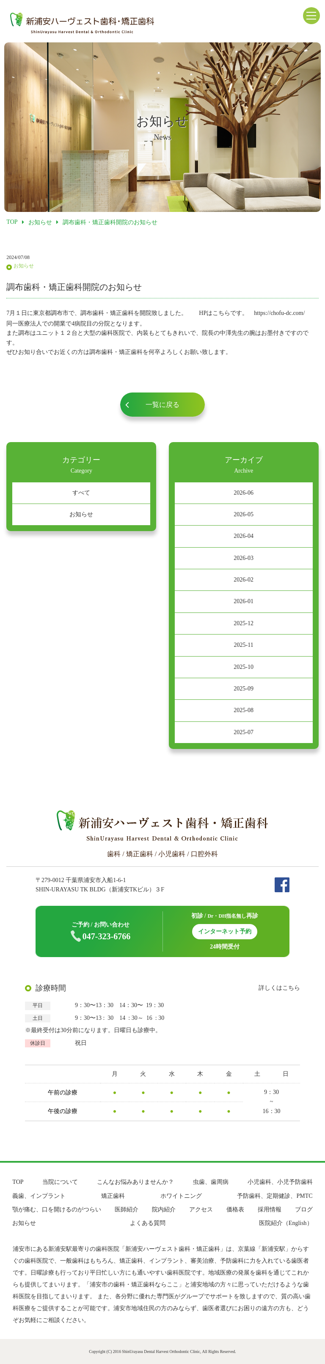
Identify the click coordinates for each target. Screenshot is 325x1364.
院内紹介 (164, 1209)
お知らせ (81, 514)
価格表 (235, 1209)
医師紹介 (126, 1209)
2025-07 (243, 732)
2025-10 (243, 667)
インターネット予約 (224, 931)
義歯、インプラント (39, 1196)
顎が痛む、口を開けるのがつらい (56, 1209)
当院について (60, 1182)
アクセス (201, 1209)
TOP (17, 1182)
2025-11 (243, 645)
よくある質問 (147, 1223)
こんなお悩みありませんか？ (135, 1182)
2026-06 (243, 493)
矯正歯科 (113, 1196)
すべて (81, 493)
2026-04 (243, 536)
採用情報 (269, 1209)
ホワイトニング (181, 1196)
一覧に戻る (162, 404)
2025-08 (243, 710)
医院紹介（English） (286, 1223)
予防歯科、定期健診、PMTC (274, 1196)
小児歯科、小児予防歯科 (280, 1182)
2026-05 (243, 514)
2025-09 (243, 688)
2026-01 (243, 601)
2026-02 (243, 579)
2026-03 (243, 558)
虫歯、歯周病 (211, 1182)
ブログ (304, 1209)
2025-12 (243, 623)
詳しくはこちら (279, 988)
